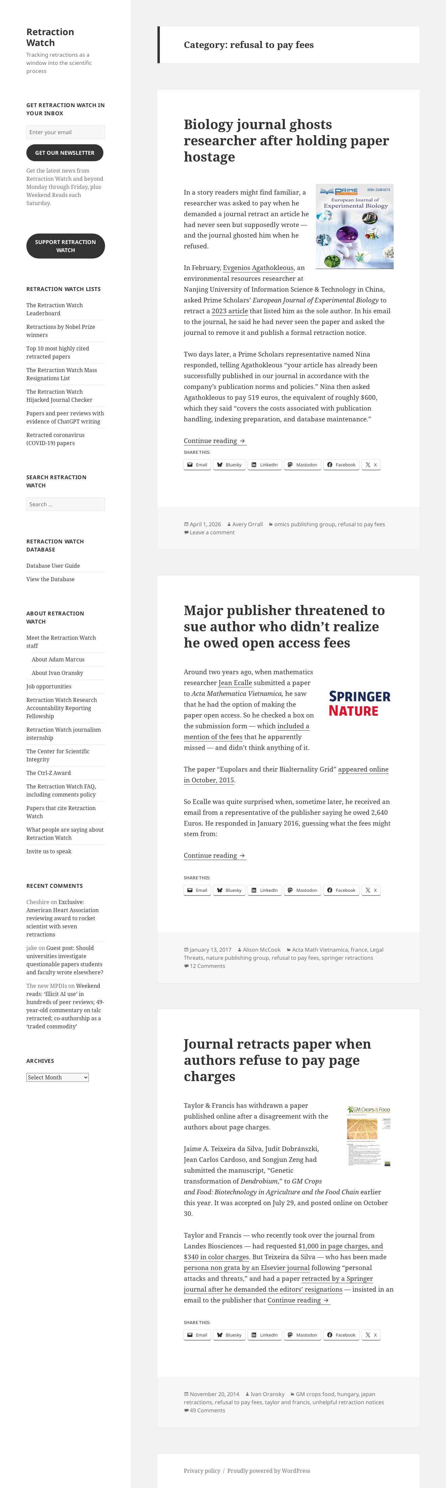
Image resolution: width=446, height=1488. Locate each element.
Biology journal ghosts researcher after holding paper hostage (286, 140)
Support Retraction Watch (65, 246)
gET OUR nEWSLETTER (65, 152)
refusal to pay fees (361, 524)
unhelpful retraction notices (348, 1402)
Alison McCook (262, 949)
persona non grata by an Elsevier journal (247, 1267)
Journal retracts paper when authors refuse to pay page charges (277, 1059)
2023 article (230, 311)
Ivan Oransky (267, 1394)
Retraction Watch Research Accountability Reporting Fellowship (61, 708)
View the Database (50, 579)
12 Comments (207, 966)
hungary (347, 1394)
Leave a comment (212, 532)
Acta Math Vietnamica (320, 949)
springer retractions (347, 957)
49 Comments (207, 1410)
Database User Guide (53, 565)
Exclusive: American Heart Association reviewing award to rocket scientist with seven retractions (62, 918)
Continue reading (215, 440)
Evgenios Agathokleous (258, 267)
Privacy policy (202, 1470)
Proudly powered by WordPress (268, 1470)
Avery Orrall (247, 524)
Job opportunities (48, 686)
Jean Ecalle (235, 682)
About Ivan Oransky (57, 673)
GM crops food (315, 1394)
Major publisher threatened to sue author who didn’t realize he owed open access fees (284, 626)
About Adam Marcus (58, 659)
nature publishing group (237, 957)
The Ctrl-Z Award (48, 773)
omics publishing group (304, 524)
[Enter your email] (65, 132)
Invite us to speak (48, 851)
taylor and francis (287, 1402)
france (359, 949)
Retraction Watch (50, 37)
